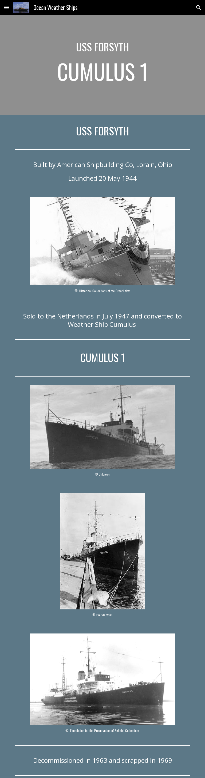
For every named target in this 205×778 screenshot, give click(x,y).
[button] (6, 7)
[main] (102, 65)
